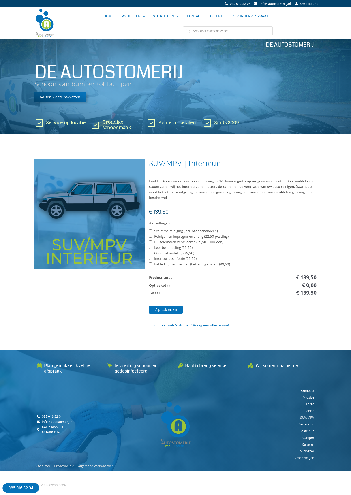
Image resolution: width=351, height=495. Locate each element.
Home (108, 16)
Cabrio (309, 412)
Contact (194, 16)
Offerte (217, 16)
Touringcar (305, 453)
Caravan (307, 446)
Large (309, 406)
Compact (307, 392)
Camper (308, 439)
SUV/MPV (307, 419)
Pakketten (133, 16)
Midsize (308, 399)
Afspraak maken (167, 311)
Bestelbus (306, 433)
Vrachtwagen (303, 459)
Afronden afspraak (250, 16)
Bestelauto (305, 426)
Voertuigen (166, 16)
